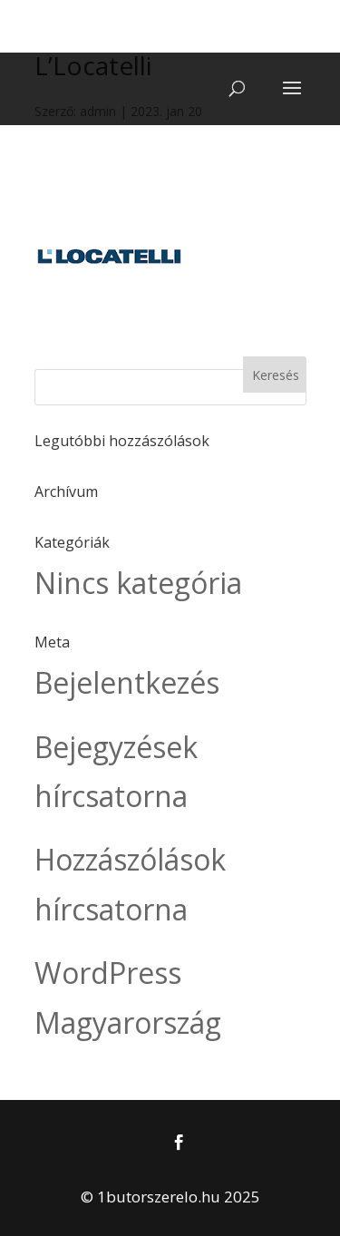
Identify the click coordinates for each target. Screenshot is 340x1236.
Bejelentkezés (126, 682)
